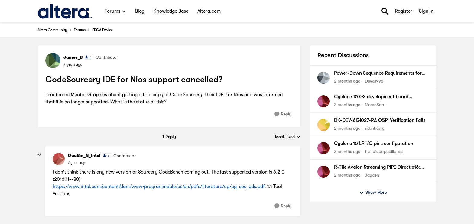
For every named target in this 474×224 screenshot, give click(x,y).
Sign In (426, 11)
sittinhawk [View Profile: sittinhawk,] (374, 127)
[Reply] (283, 114)
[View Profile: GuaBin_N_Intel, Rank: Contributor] (59, 159)
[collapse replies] (39, 154)
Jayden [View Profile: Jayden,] (372, 175)
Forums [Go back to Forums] (80, 30)
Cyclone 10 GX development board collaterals (371, 97)
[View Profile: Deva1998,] (323, 78)
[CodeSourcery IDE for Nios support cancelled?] (77, 162)
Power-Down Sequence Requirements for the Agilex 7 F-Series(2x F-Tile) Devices (378, 73)
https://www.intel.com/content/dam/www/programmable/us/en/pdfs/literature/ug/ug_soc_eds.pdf (159, 186)
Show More (373, 192)
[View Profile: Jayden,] (323, 172)
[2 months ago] (347, 81)
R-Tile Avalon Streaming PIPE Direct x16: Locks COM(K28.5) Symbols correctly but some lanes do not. (378, 167)
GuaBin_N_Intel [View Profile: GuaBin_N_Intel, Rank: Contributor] (84, 155)
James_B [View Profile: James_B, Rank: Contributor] (73, 57)
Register (403, 11)
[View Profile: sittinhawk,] (323, 125)
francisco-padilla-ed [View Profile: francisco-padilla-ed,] (384, 151)
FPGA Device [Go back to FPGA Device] (102, 30)
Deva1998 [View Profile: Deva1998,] (374, 81)
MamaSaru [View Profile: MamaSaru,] (375, 104)
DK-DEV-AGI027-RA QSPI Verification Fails (379, 120)
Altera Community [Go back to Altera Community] (52, 30)
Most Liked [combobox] (287, 137)
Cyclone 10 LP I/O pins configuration (373, 143)
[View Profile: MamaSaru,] (323, 101)
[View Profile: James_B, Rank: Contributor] (52, 60)
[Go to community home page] (64, 11)
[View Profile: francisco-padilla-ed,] (323, 148)
